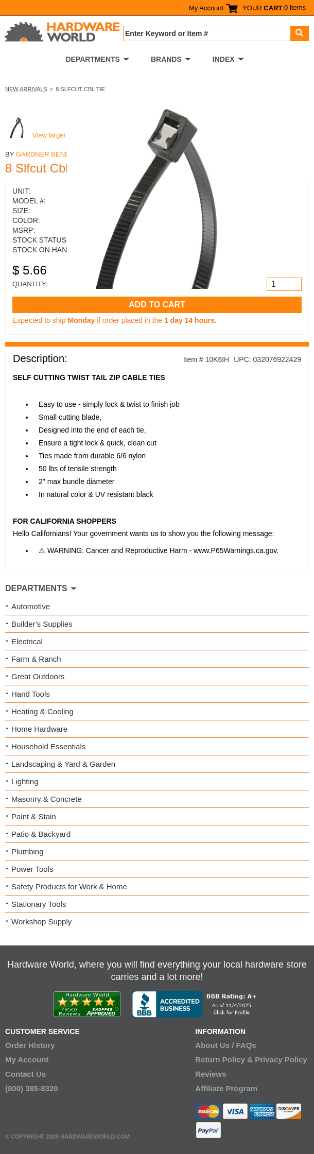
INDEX (224, 59)
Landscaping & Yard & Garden (63, 764)
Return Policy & (224, 1059)
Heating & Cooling (42, 711)
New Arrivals (26, 89)
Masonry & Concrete (46, 799)
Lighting (25, 781)
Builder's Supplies (42, 623)
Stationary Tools (38, 904)
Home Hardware (39, 729)
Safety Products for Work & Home (69, 886)
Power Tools (32, 869)
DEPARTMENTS (92, 59)
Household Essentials (48, 746)
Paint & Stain (33, 816)
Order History (30, 1045)
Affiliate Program (226, 1088)
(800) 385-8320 (31, 1088)
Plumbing (27, 851)
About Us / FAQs (225, 1045)
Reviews (210, 1074)
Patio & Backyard (41, 834)
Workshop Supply (41, 921)
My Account (206, 8)
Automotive (30, 606)
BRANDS (166, 59)
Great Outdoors (37, 676)
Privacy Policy (281, 1059)
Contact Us (25, 1074)
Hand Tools (30, 694)
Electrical (27, 641)
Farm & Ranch (36, 658)
